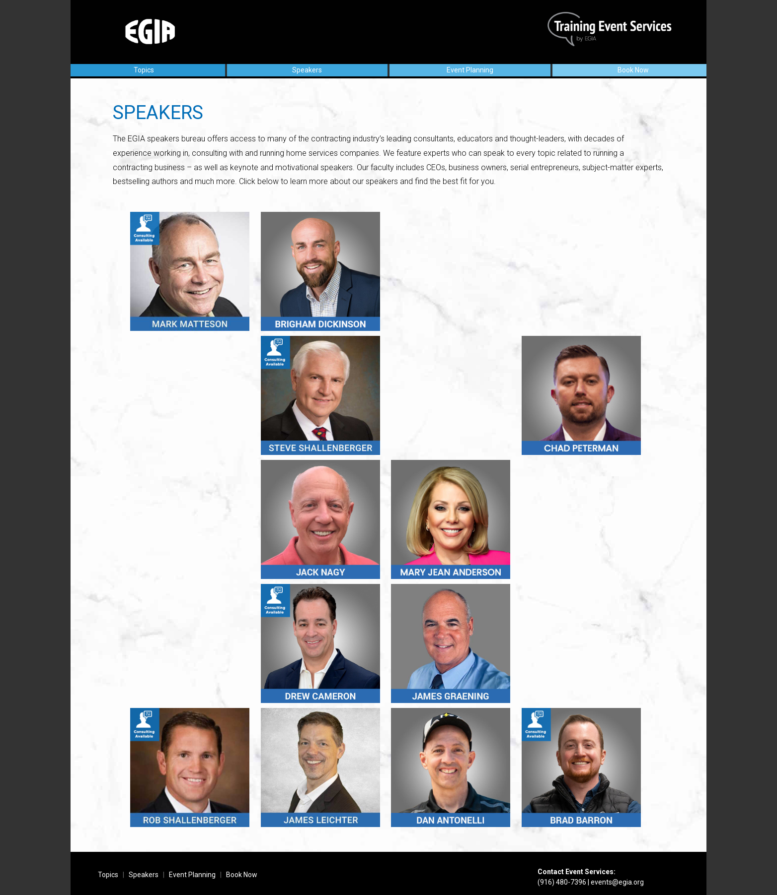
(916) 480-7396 (562, 882)
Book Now (633, 69)
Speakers (307, 69)
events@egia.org (617, 882)
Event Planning (470, 69)
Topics (144, 69)
